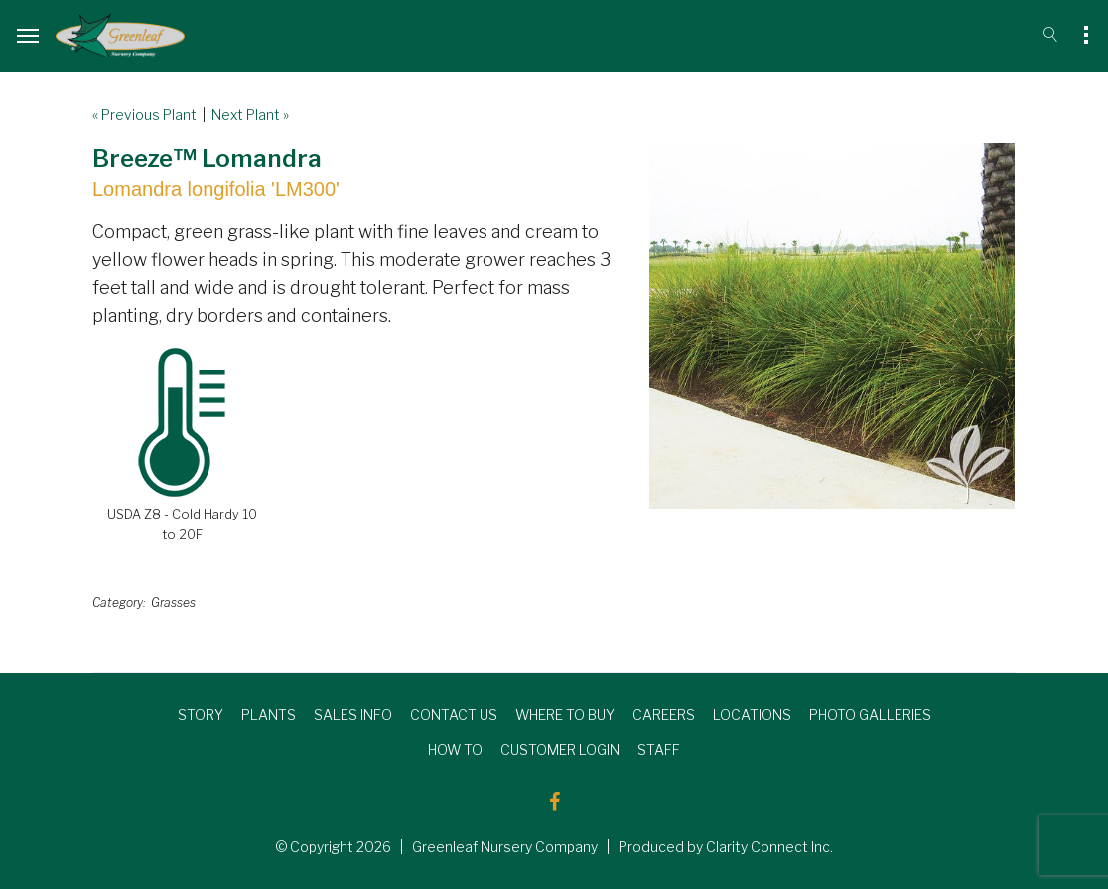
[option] (832, 326)
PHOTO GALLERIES (870, 714)
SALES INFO (353, 714)
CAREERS (663, 714)
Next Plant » (250, 114)
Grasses (173, 602)
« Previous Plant (144, 114)
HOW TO (455, 749)
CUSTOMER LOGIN (560, 749)
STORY (200, 714)
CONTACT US (453, 714)
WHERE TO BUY (565, 714)
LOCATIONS (752, 714)
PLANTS (268, 714)
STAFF (658, 749)
